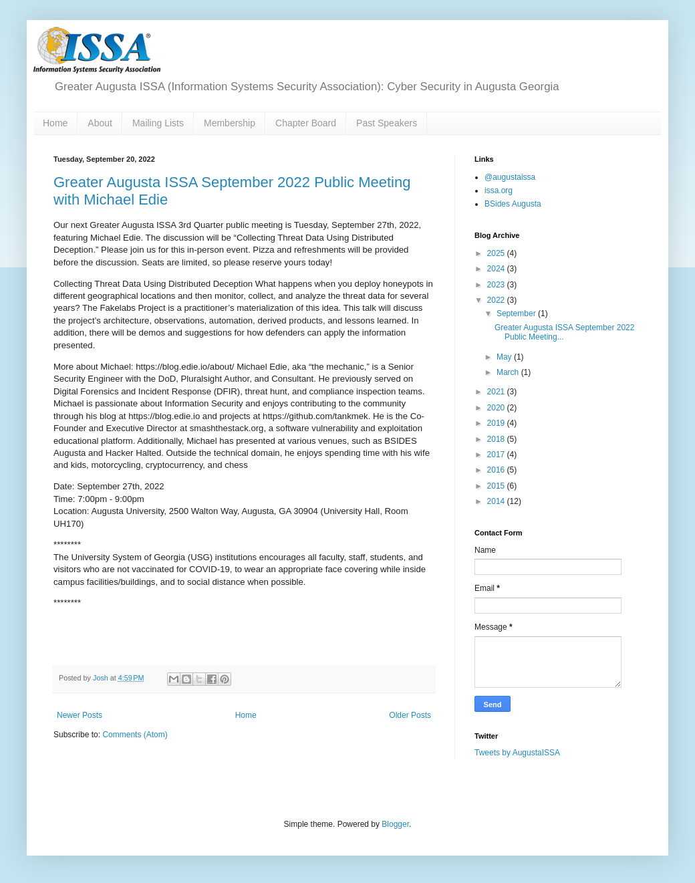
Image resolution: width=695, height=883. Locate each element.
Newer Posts (79, 715)
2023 (497, 284)
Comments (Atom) (134, 734)
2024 (497, 268)
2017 (497, 454)
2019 (497, 423)
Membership (229, 123)
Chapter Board (305, 123)
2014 (497, 501)
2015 (497, 486)
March (509, 372)
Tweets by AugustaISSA (517, 752)
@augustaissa (509, 177)
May (505, 357)
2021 (497, 391)
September (517, 313)
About (100, 123)
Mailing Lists (158, 123)
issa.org (498, 190)
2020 (497, 407)
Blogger (395, 824)
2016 (497, 470)
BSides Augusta (512, 204)
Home (55, 123)
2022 (497, 300)
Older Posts (410, 715)
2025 (497, 253)
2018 (497, 439)
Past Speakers (386, 123)
